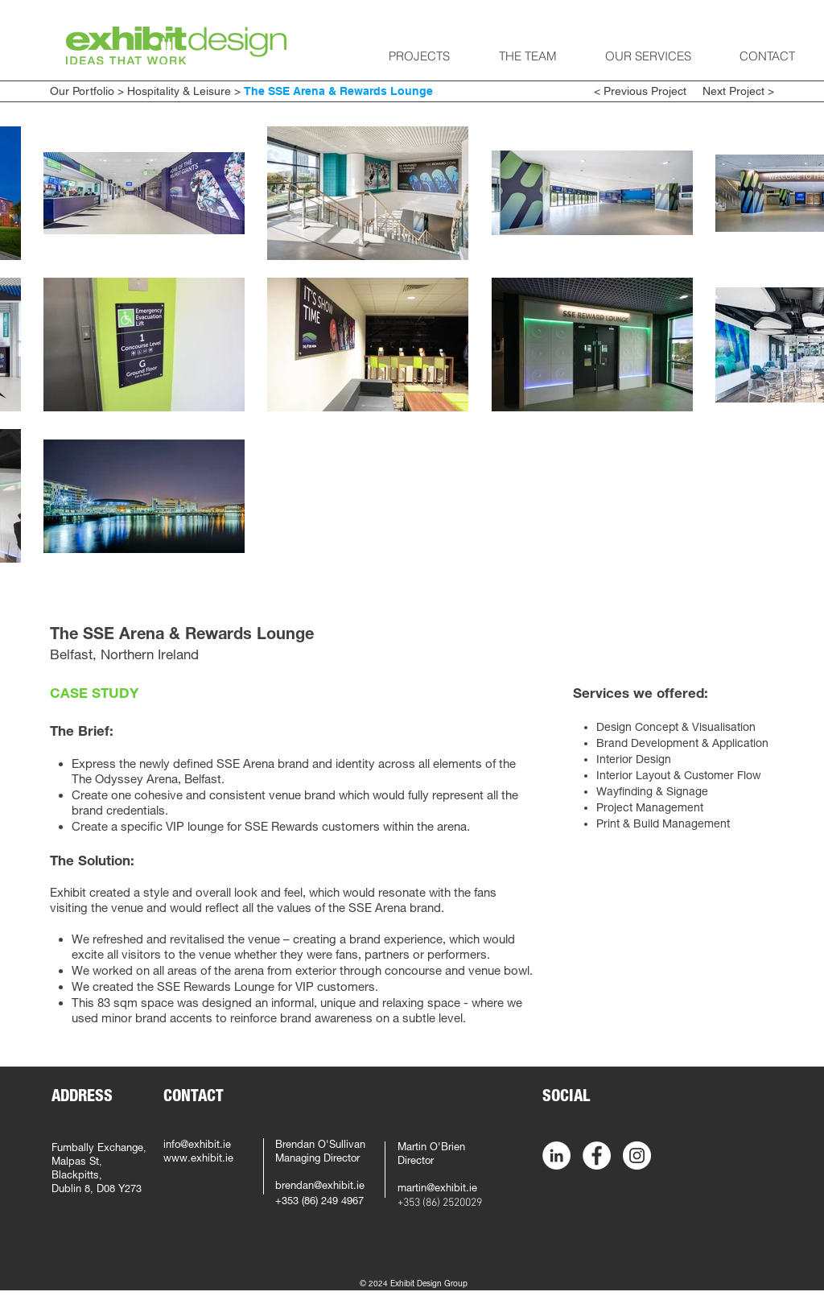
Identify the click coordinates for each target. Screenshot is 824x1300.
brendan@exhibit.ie (320, 1187)
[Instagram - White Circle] (637, 1155)
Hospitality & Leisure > (184, 91)
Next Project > (736, 91)
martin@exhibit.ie (437, 1189)
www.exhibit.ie (198, 1159)
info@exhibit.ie (197, 1146)
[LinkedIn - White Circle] (556, 1155)
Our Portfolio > (87, 91)
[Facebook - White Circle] (597, 1155)
